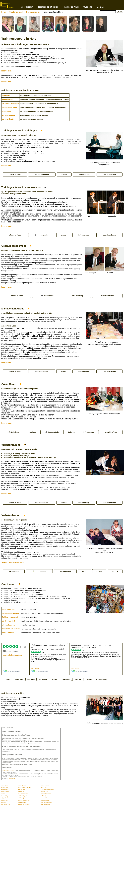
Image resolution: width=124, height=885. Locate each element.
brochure (32, 432)
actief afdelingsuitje (23, 796)
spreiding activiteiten (10, 613)
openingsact (4, 785)
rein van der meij (5, 804)
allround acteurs (8, 625)
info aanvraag (84, 174)
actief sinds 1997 (8, 609)
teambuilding (21, 791)
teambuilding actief (6, 796)
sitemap (89, 679)
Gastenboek (12, 778)
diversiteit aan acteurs (11, 629)
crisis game (6, 111)
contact (54, 679)
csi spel (3, 793)
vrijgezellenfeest (5, 798)
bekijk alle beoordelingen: (13, 655)
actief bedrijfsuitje (22, 798)
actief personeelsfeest (23, 800)
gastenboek (19, 679)
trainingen (6, 95)
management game (9, 107)
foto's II (99, 571)
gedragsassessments (10, 103)
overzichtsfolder (109, 174)
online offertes (101, 679)
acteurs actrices (45, 785)
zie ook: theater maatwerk (12, 562)
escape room (4, 789)
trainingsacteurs (33, 12)
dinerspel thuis (5, 791)
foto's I (84, 571)
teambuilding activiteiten (24, 804)
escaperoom (4, 800)
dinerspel (3, 802)
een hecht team (8, 633)
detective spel (44, 791)
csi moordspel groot (46, 793)
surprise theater (45, 800)
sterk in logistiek (8, 621)
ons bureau (43, 679)
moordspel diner (22, 802)
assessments (7, 99)
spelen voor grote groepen (24, 787)
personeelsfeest (45, 798)
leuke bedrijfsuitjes (45, 804)
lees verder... (6, 71)
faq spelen (66, 679)
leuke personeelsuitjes (46, 802)
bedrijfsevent (4, 787)
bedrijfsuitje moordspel (46, 796)
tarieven (64, 174)
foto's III (115, 571)
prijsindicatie (14, 571)
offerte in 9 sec (15, 174)
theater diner (44, 787)
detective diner (21, 789)
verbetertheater (8, 119)
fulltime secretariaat (10, 617)
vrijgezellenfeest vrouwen (47, 789)
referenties (31, 679)
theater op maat (16, 12)
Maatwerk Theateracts (8, 770)
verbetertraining (8, 115)
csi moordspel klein (23, 793)
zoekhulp (78, 679)
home (3, 12)
